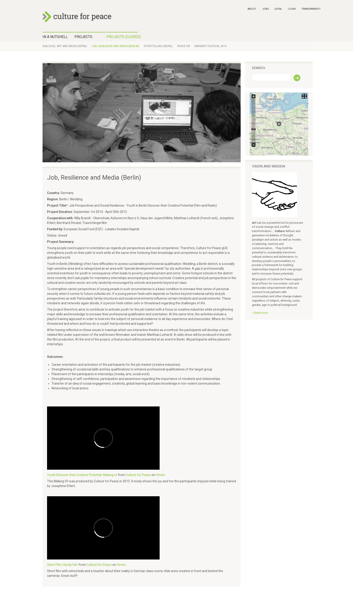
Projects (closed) (122, 37)
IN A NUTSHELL (55, 37)
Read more (261, 312)
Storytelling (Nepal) (158, 46)
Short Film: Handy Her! (62, 564)
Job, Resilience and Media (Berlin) (115, 46)
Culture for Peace (138, 475)
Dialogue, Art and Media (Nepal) (65, 46)
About (251, 8)
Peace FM (183, 46)
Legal (278, 8)
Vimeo (160, 475)
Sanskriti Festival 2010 (210, 46)
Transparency (311, 8)
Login (292, 8)
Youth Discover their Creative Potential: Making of (82, 475)
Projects (83, 37)
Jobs (265, 8)
